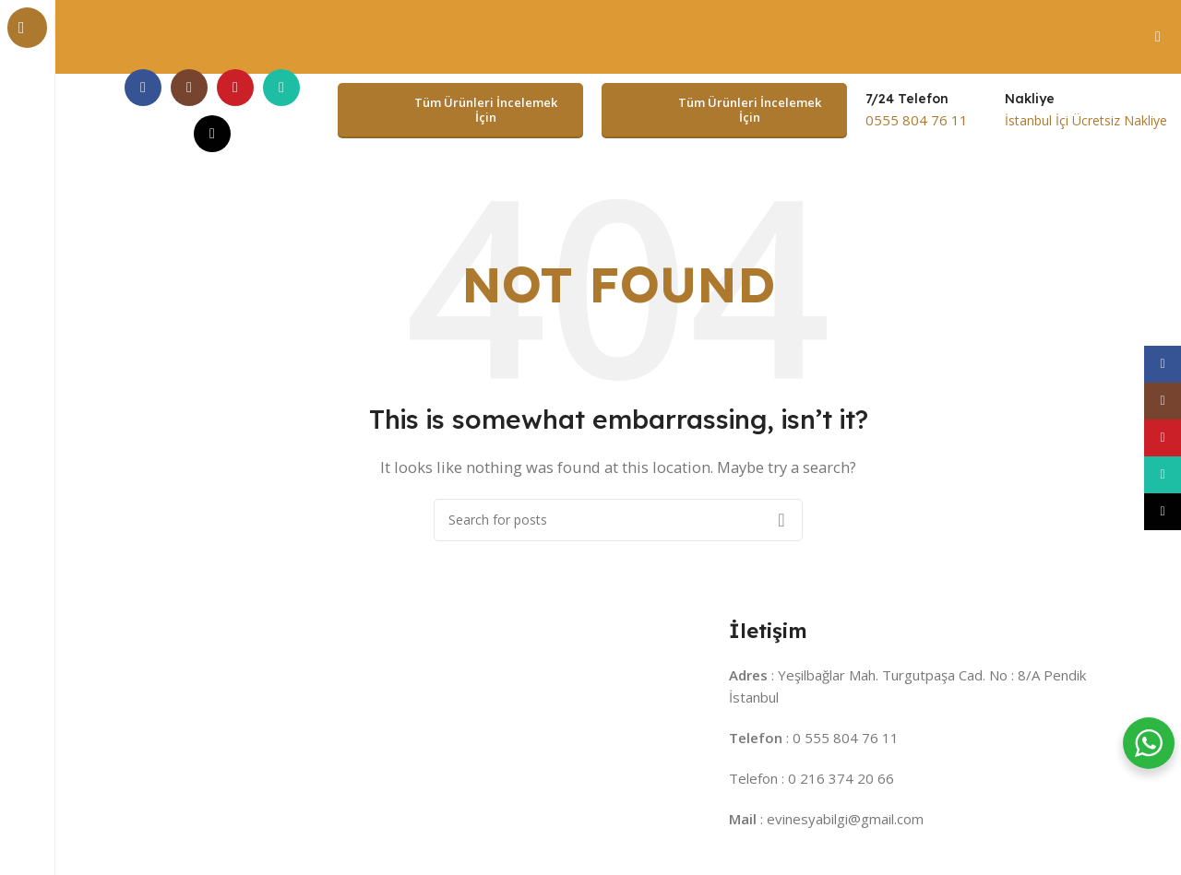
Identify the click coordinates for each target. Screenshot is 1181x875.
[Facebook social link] (143, 86)
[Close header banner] (1158, 37)
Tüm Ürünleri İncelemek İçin (456, 110)
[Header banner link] (590, 37)
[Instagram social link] (189, 86)
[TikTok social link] (212, 132)
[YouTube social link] (235, 86)
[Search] (618, 518)
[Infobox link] (916, 109)
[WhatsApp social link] (281, 86)
